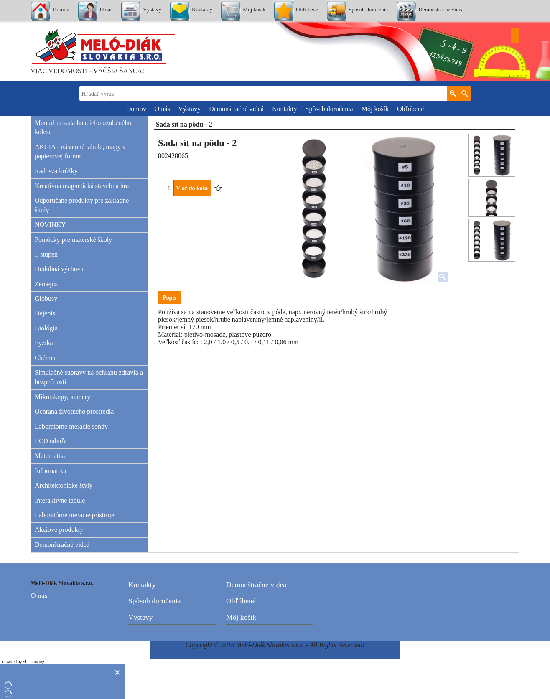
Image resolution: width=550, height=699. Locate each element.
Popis (169, 298)
